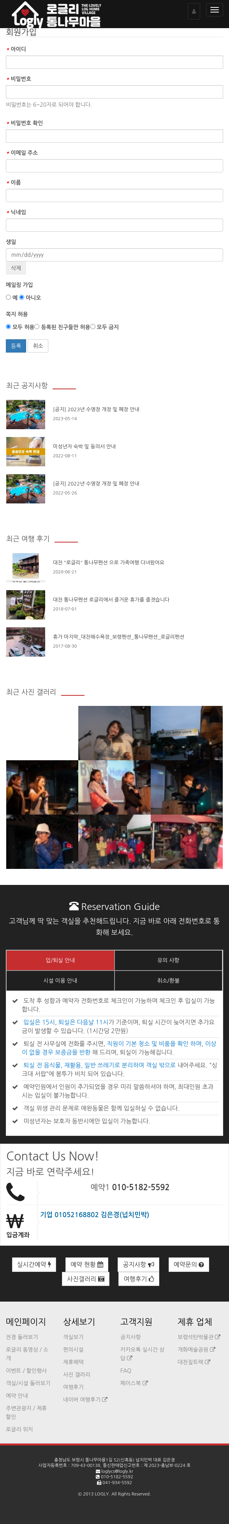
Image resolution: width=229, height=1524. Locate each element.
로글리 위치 (19, 1429)
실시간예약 (34, 1264)
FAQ (125, 1371)
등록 (16, 346)
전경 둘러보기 (22, 1337)
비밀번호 (18, 79)
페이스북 (134, 1383)
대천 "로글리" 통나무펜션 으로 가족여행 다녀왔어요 (108, 562)
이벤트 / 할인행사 (26, 1371)
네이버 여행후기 (85, 1399)
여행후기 (138, 1279)
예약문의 (189, 1264)
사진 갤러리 (76, 1374)
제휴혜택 (73, 1362)
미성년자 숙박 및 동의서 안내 (84, 446)
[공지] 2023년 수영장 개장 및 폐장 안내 (96, 409)
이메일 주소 (22, 153)
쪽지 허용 (17, 314)
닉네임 (16, 212)
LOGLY (102, 1494)
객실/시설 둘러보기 (28, 1383)
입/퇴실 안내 (60, 960)
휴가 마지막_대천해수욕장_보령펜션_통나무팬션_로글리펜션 (118, 636)
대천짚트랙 (194, 1362)
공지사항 (138, 1264)
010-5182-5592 (141, 1187)
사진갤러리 (85, 1279)
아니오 (30, 298)
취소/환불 (168, 980)
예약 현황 (86, 1264)
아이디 (16, 49)
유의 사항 (168, 960)
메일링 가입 (19, 285)
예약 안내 (17, 1396)
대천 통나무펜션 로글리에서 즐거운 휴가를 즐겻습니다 (111, 599)
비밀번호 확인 (24, 123)
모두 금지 (104, 327)
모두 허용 (20, 327)
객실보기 (73, 1337)
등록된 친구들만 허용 (62, 327)
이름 (13, 182)
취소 (38, 346)
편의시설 (73, 1349)
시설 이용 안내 (60, 980)
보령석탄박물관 (199, 1337)
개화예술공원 (196, 1349)
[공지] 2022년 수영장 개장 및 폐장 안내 (96, 483)
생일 (11, 242)
